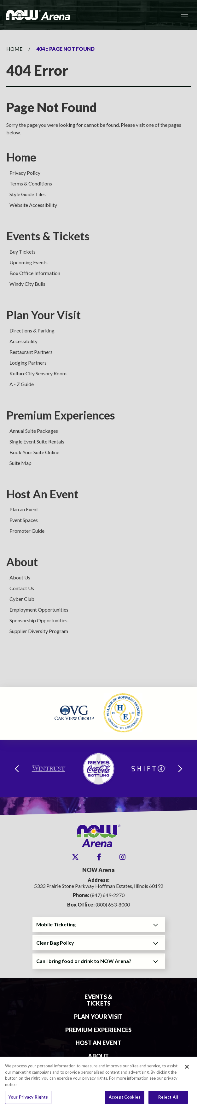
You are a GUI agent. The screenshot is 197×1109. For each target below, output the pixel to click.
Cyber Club (21, 599)
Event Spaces (23, 520)
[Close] (187, 1070)
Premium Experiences (60, 415)
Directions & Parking (32, 330)
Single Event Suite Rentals (36, 441)
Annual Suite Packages (33, 431)
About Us (19, 577)
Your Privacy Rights (28, 1100)
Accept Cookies (125, 1100)
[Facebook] (99, 857)
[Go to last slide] (16, 768)
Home (14, 49)
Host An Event (42, 494)
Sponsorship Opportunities (38, 620)
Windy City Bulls (27, 284)
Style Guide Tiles (27, 194)
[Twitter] (75, 857)
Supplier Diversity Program (38, 631)
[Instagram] (122, 857)
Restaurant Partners (31, 352)
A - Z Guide (21, 384)
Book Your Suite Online (34, 452)
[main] (98, 358)
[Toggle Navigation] (184, 15)
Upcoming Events (28, 262)
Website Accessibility (33, 205)
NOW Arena (38, 15)
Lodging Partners (28, 363)
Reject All (168, 1100)
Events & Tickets (48, 236)
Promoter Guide (26, 531)
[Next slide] (180, 768)
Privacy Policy (24, 173)
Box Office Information (34, 273)
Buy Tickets (22, 252)
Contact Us (21, 588)
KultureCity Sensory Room (38, 373)
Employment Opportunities (38, 610)
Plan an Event (23, 509)
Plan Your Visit (43, 315)
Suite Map (20, 463)
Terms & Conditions (30, 183)
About (22, 562)
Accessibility (23, 341)
